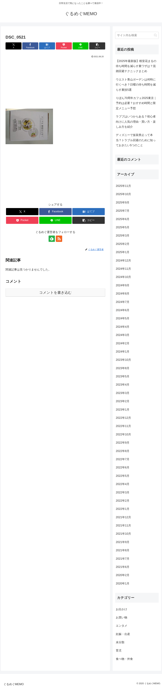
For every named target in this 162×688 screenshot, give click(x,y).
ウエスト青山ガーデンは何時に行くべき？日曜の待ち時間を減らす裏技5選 (136, 84)
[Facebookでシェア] (30, 45)
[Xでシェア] (14, 45)
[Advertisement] (55, 85)
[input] (137, 35)
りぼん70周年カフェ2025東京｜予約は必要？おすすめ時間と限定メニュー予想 (136, 103)
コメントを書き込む (55, 293)
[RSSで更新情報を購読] (59, 239)
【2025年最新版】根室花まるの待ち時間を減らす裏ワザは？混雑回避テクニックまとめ (136, 66)
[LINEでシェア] (81, 45)
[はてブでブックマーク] (47, 45)
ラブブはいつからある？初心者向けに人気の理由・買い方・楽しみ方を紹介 (136, 121)
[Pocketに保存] (64, 45)
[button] (97, 45)
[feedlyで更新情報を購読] (52, 239)
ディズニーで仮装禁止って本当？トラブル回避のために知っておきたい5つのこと (136, 140)
